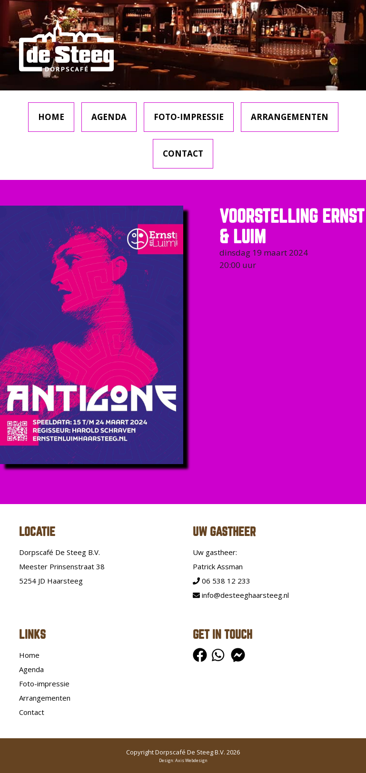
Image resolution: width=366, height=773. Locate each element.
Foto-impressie (189, 116)
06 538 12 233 (221, 580)
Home (51, 116)
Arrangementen (289, 116)
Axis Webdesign (191, 760)
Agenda (109, 116)
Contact (183, 153)
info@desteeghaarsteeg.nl (241, 595)
